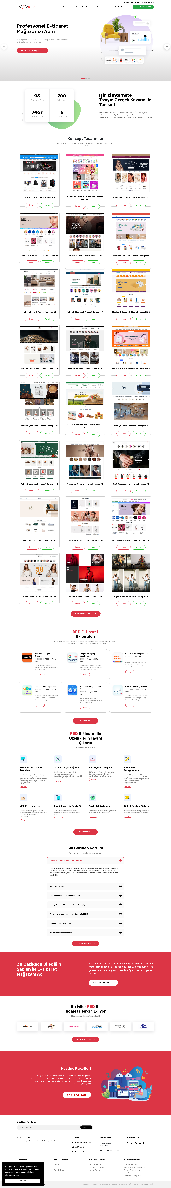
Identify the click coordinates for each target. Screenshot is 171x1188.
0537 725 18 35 (147, 2)
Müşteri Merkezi (61, 1160)
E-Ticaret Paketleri (95, 1164)
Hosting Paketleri (95, 1170)
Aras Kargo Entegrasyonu (133, 1173)
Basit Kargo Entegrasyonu (133, 1176)
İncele (32, 205)
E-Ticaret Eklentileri (133, 1160)
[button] (167, 47)
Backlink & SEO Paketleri (97, 1167)
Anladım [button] (23, 1180)
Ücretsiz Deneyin (32, 50)
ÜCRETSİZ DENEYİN (143, 7)
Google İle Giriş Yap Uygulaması (135, 1167)
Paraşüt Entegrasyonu (132, 1170)
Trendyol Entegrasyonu (132, 1164)
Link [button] (17, 1175)
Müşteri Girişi (127, 2)
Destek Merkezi (59, 1170)
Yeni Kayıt (57, 1167)
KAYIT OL (86, 1127)
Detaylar (24, 786)
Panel (47, 205)
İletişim (137, 2)
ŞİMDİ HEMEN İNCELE (77, 1095)
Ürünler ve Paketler (98, 1160)
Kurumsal (23, 1160)
